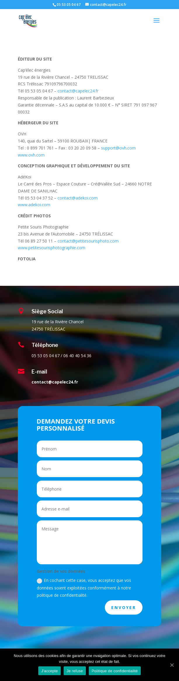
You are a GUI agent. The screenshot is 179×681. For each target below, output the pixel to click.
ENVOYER (123, 607)
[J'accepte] (172, 665)
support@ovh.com (118, 148)
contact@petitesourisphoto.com (88, 241)
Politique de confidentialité (115, 671)
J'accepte (49, 671)
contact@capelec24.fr (78, 91)
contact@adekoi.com (78, 198)
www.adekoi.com (34, 204)
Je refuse (75, 671)
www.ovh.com (31, 155)
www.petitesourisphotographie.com (51, 247)
